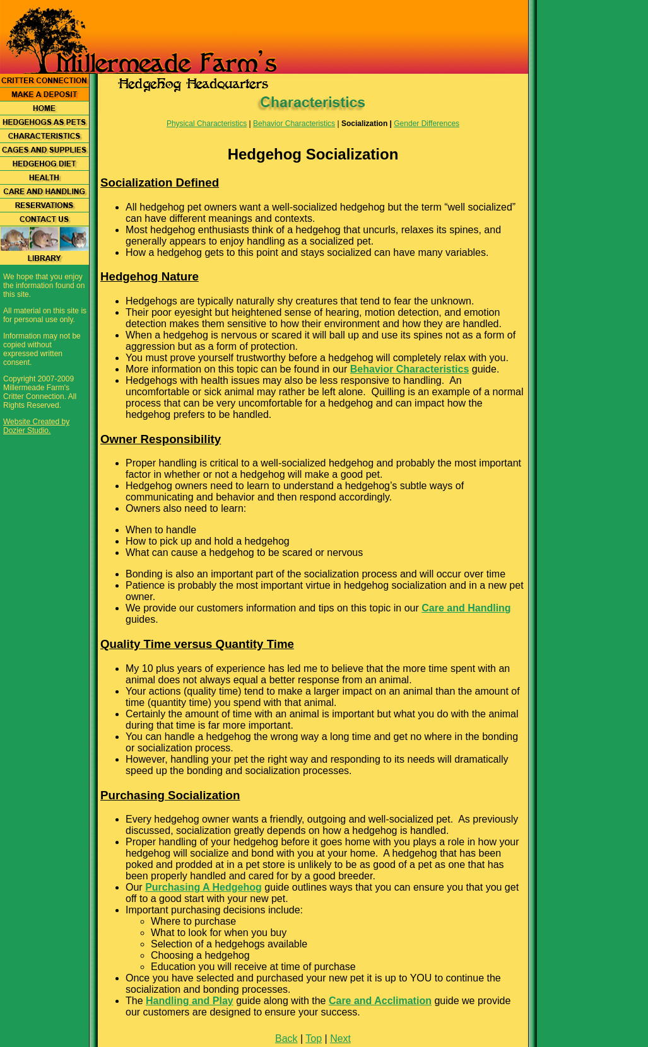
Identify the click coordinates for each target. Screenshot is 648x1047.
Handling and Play (189, 1000)
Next (340, 1038)
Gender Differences (426, 123)
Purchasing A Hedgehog (203, 887)
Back (286, 1038)
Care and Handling (465, 608)
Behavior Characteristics (294, 123)
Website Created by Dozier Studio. (36, 426)
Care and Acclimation (380, 1000)
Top (313, 1038)
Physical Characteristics (207, 123)
